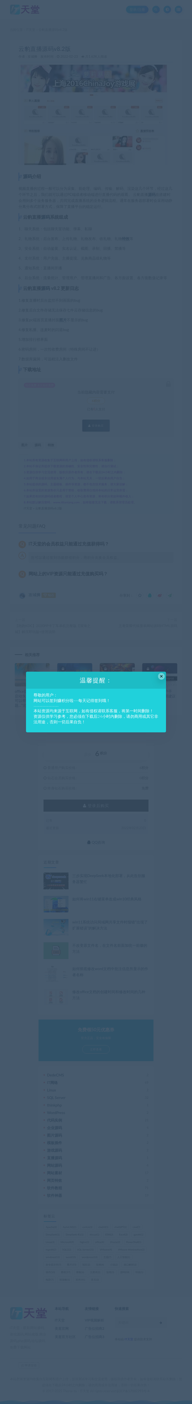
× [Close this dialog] (161, 676)
